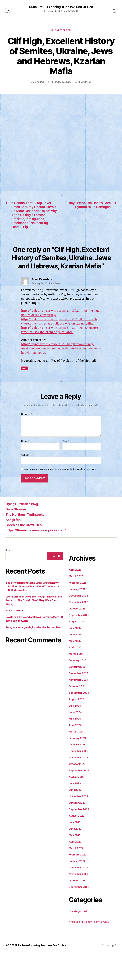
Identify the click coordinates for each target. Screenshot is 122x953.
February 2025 (77, 660)
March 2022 (76, 848)
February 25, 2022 (61, 81)
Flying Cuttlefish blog (21, 504)
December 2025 (78, 595)
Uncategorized (61, 30)
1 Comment (85, 81)
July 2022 (75, 822)
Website (25, 455)
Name (25, 441)
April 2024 (75, 725)
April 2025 (75, 647)
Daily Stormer (15, 509)
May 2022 (75, 835)
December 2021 (78, 867)
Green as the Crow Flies (23, 525)
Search (8, 550)
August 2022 (76, 815)
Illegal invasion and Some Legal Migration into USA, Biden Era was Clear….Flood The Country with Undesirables (32, 586)
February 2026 (77, 582)
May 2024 (75, 718)
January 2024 (77, 744)
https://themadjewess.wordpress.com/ (35, 530)
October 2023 (77, 764)
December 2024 (78, 673)
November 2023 (78, 757)
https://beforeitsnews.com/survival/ (89, 922)
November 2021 (78, 874)
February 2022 (77, 854)
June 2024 (75, 712)
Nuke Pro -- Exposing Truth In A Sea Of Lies (61, 7)
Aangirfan (12, 520)
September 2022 (79, 809)
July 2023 (75, 783)
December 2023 (78, 751)
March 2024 (76, 731)
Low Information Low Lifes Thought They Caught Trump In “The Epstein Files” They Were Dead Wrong (33, 600)
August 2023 (76, 776)
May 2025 (75, 641)
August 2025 (76, 621)
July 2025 (75, 628)
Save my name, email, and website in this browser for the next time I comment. (60, 469)
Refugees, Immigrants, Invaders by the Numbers (33, 627)
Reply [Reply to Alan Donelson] (24, 368)
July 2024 (75, 705)
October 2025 (77, 608)
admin (41, 81)
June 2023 (75, 789)
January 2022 (77, 861)
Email (65, 441)
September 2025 (79, 615)
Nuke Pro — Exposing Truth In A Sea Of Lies (40, 945)
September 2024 (79, 692)
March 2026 (76, 576)
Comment (27, 414)
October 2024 (77, 686)
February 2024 (77, 738)
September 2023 (79, 770)
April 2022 (75, 841)
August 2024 (76, 699)
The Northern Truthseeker (25, 515)
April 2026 (75, 569)
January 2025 (77, 666)
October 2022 (77, 802)
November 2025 (78, 602)
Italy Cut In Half (14, 610)
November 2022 (78, 796)
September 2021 (79, 887)
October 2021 (77, 880)
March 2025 (76, 653)
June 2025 (75, 634)
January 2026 (77, 589)
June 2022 (75, 828)
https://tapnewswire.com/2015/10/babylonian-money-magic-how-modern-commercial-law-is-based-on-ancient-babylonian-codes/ (60, 348)
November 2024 (78, 679)
